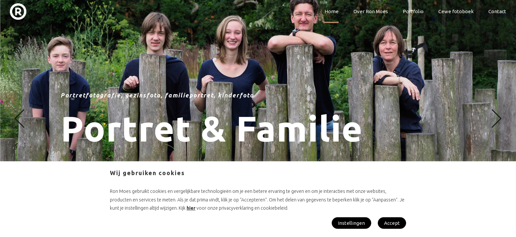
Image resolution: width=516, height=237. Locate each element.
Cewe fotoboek (456, 11)
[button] (23, 118)
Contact (497, 11)
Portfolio (413, 11)
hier (191, 208)
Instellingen (351, 223)
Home (331, 11)
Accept (392, 223)
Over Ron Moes (370, 11)
